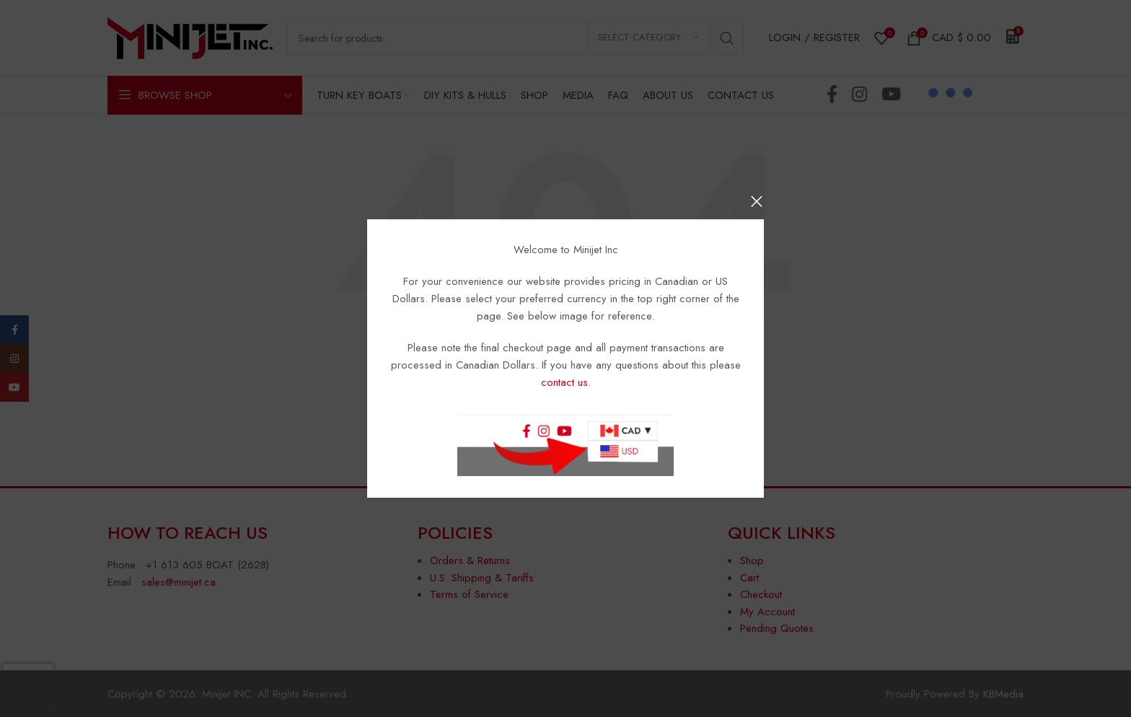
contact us (564, 382)
